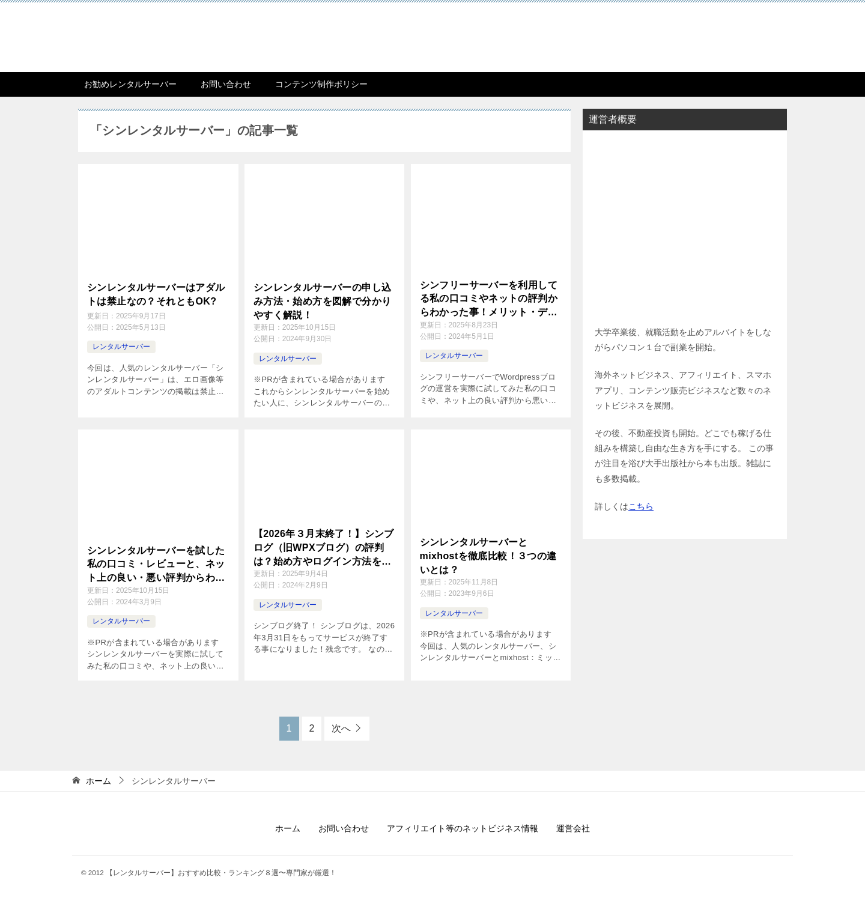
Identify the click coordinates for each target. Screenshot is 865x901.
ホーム (287, 828)
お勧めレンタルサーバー (130, 84)
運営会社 (573, 828)
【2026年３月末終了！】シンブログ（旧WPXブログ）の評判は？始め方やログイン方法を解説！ (323, 548)
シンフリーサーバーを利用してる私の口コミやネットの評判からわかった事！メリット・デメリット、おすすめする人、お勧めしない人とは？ (489, 299)
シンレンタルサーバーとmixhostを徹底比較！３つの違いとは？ (488, 555)
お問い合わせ (226, 84)
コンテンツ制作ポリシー (321, 84)
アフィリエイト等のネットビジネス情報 (462, 828)
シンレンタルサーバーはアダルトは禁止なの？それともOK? (156, 294)
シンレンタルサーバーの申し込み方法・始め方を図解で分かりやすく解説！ (322, 301)
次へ (341, 728)
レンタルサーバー (121, 346)
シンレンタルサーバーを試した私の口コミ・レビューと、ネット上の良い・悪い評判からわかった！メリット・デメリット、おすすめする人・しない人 (156, 564)
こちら (641, 506)
